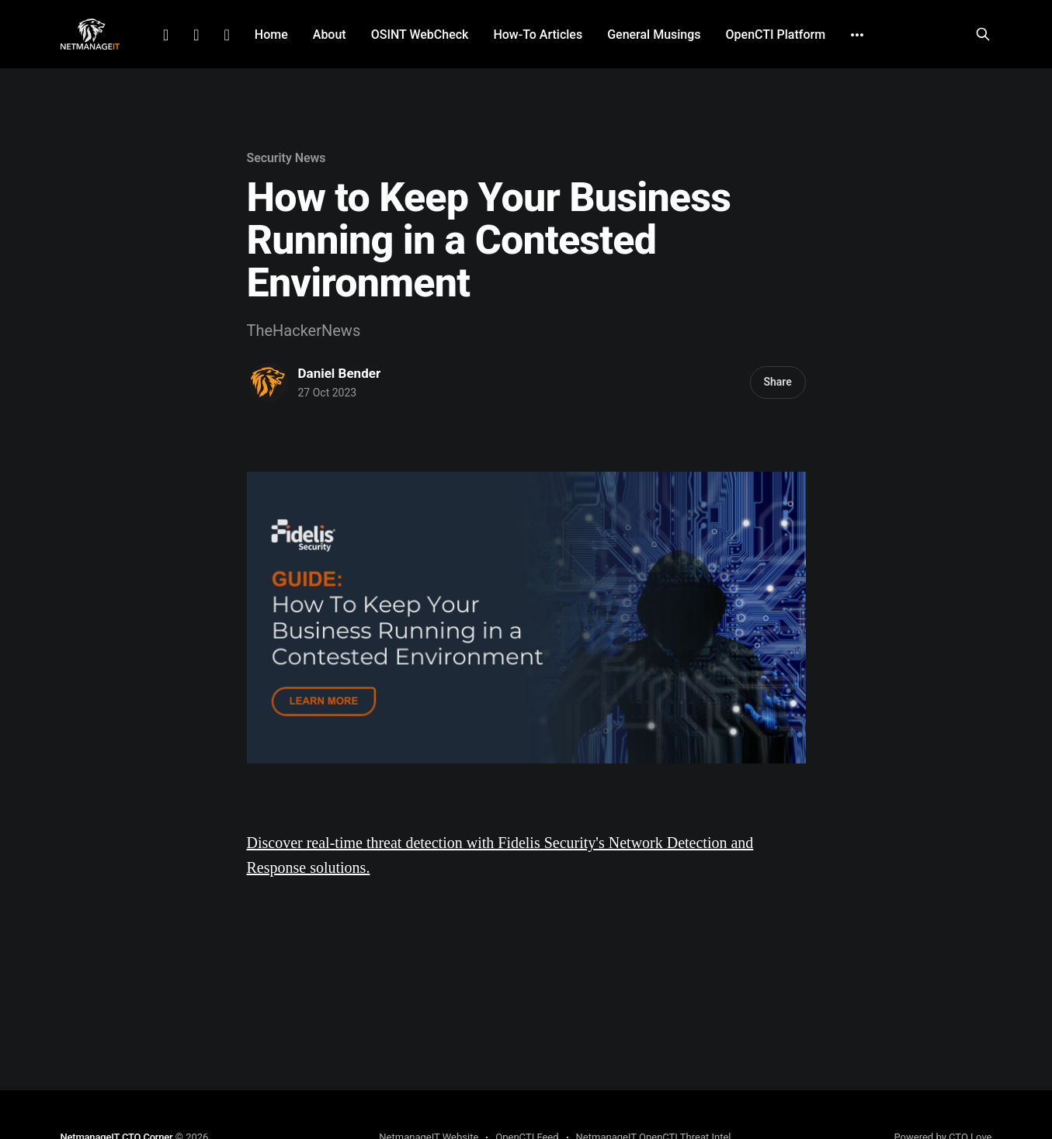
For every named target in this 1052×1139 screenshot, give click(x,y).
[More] (857, 35)
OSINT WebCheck (420, 34)
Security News (286, 158)
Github (227, 35)
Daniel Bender (339, 373)
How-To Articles (537, 34)
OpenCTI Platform (776, 34)
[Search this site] (982, 34)
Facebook (196, 35)
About (329, 34)
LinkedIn (165, 35)
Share (777, 382)
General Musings (653, 34)
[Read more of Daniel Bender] (268, 382)
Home (271, 34)
